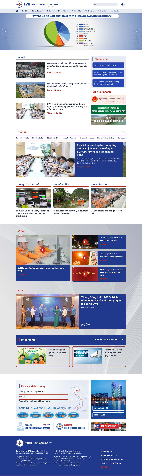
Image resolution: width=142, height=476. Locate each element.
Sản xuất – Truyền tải (70, 138)
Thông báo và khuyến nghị (32, 391)
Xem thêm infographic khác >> (108, 339)
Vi (122, 4)
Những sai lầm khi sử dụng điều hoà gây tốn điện (113, 353)
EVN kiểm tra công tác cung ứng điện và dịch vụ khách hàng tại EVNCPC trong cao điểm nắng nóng (67, 107)
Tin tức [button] (66, 11)
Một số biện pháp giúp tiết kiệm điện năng (57, 353)
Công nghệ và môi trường (105, 138)
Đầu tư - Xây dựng (54, 90)
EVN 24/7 (21, 274)
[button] (138, 31)
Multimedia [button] (102, 11)
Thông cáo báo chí (53, 11)
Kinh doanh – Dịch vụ (87, 138)
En (125, 4)
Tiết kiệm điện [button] (89, 11)
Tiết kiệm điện (99, 184)
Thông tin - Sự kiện (54, 113)
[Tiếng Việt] (37, 4)
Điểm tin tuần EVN (38, 138)
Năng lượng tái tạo (54, 72)
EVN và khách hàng (33, 386)
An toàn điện (61, 184)
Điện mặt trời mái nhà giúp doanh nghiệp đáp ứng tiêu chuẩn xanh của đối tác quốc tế (67, 66)
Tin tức (22, 131)
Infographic (28, 339)
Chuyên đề (101, 59)
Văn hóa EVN (102, 402)
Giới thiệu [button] (25, 11)
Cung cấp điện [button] (114, 11)
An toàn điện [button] (76, 11)
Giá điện (23, 396)
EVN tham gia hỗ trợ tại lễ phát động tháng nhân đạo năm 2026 (111, 272)
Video (21, 231)
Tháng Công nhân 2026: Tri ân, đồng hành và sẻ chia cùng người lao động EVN (101, 300)
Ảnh (20, 290)
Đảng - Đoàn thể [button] (37, 11)
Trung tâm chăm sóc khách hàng (34, 401)
